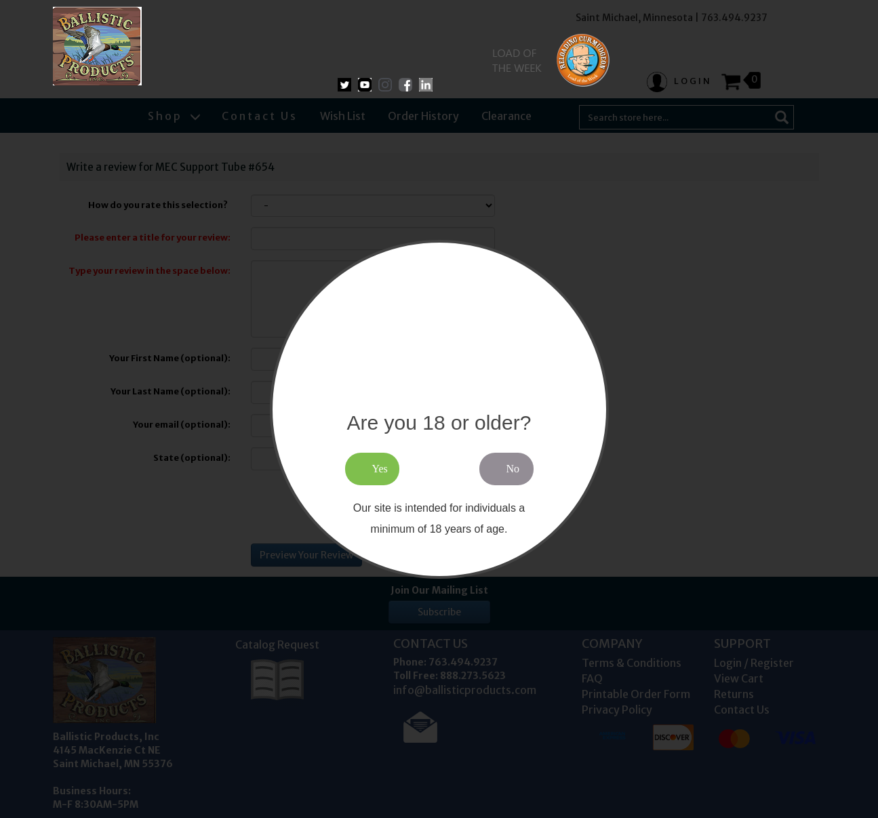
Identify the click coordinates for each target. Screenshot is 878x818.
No (513, 468)
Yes (380, 468)
